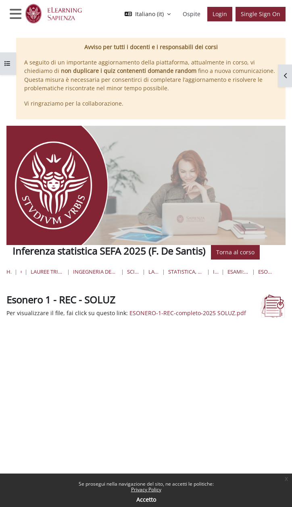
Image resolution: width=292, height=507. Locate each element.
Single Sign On (260, 14)
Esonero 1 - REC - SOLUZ (265, 271)
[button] (147, 14)
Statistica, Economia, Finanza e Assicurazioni (186, 271)
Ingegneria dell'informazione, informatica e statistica (95, 271)
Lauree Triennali (153, 271)
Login (220, 14)
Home (8, 271)
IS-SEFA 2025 (216, 271)
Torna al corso (235, 252)
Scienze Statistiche (133, 271)
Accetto (146, 499)
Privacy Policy (146, 489)
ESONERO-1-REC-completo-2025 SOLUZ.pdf (187, 313)
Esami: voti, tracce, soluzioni (238, 271)
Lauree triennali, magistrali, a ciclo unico (47, 271)
